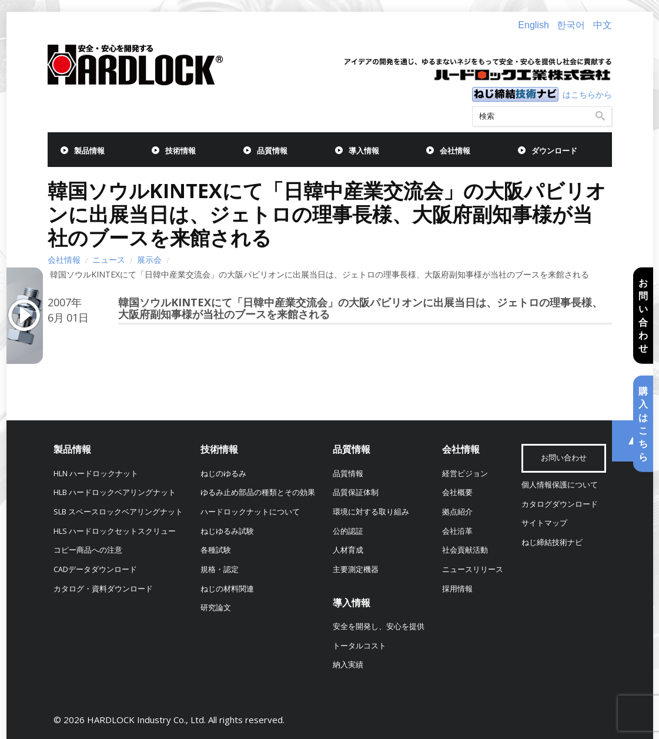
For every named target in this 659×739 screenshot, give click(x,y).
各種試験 (215, 550)
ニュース (108, 259)
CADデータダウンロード (95, 569)
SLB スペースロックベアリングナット (118, 512)
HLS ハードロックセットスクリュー (114, 531)
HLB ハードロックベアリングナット (114, 492)
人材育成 (348, 550)
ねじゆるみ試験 (227, 531)
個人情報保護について (559, 485)
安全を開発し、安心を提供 (378, 626)
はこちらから (587, 94)
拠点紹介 (457, 512)
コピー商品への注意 (87, 550)
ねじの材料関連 (227, 589)
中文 (602, 25)
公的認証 (348, 531)
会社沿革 (457, 531)
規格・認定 (219, 569)
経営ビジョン (465, 474)
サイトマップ (544, 523)
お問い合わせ (643, 315)
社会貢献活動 (465, 550)
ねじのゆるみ (223, 474)
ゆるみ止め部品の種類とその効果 (257, 492)
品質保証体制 (356, 492)
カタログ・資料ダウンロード (103, 589)
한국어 (571, 25)
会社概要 (457, 492)
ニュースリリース (472, 569)
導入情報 (364, 150)
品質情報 (272, 150)
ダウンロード (554, 150)
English (533, 25)
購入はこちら (643, 423)
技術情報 (180, 150)
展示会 (149, 259)
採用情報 (457, 589)
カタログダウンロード (559, 504)
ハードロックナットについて (250, 512)
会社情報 (455, 150)
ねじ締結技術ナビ (552, 542)
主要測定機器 (356, 569)
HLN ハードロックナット (95, 474)
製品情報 (89, 150)
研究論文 (215, 608)
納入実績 (348, 665)
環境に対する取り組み (371, 512)
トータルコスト (359, 646)
